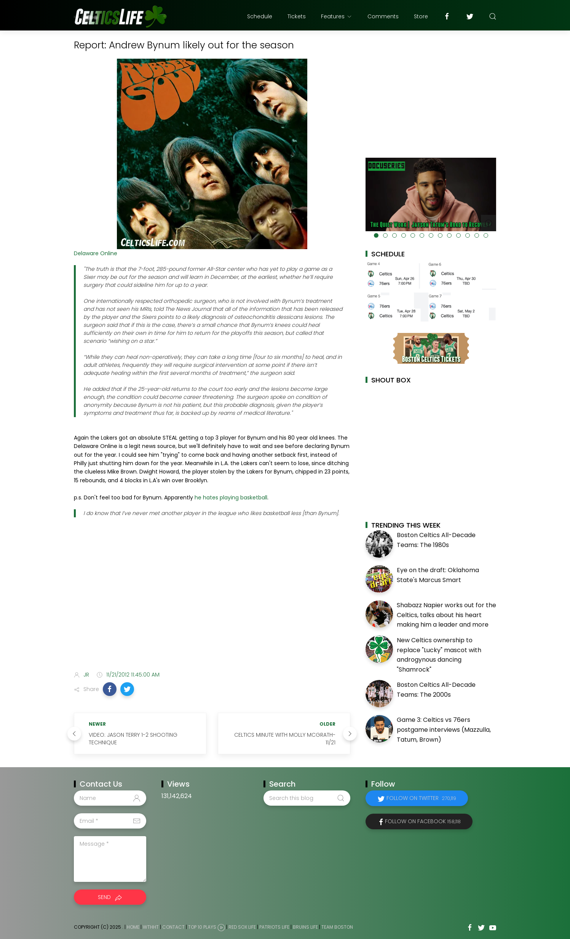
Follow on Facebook (423, 821)
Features (336, 16)
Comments (383, 16)
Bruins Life (305, 927)
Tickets (296, 16)
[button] (110, 689)
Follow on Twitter (421, 798)
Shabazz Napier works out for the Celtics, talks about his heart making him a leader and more (446, 615)
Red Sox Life (242, 927)
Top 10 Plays (202, 927)
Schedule (259, 16)
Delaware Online (95, 253)
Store (421, 16)
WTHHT (151, 927)
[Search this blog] (306, 798)
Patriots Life (274, 927)
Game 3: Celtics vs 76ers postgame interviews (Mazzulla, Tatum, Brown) (444, 729)
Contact (173, 927)
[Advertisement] (212, 605)
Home (133, 927)
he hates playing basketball (231, 497)
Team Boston (337, 927)
